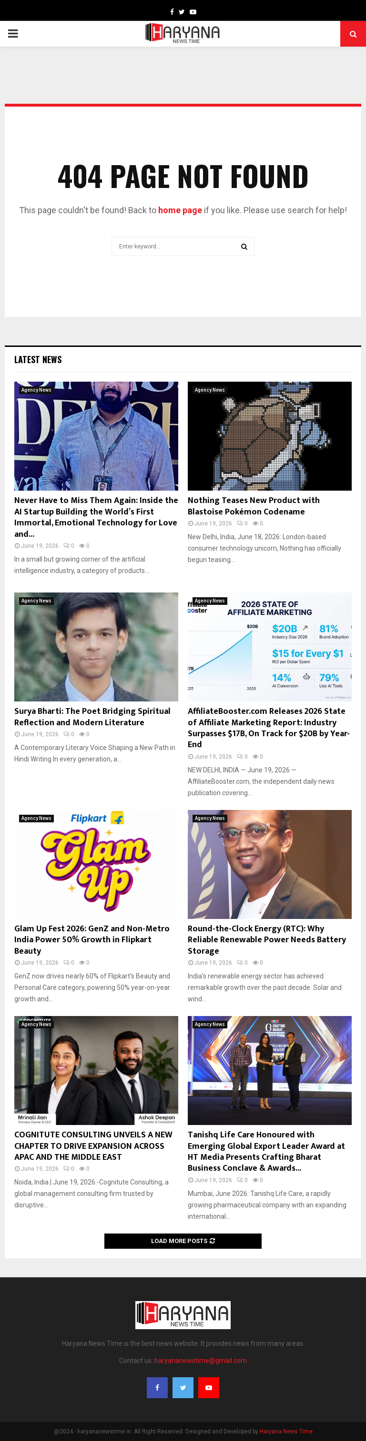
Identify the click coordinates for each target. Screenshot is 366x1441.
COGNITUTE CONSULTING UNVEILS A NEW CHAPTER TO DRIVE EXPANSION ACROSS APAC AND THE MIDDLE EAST (93, 1146)
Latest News (37, 359)
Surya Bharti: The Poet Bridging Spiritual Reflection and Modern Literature (92, 717)
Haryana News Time (286, 1431)
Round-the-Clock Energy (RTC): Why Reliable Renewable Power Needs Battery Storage (267, 940)
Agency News (36, 390)
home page (180, 210)
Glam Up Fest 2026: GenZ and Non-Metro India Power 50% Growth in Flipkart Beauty (92, 940)
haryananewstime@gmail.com (200, 1360)
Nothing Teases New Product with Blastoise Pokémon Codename (254, 506)
